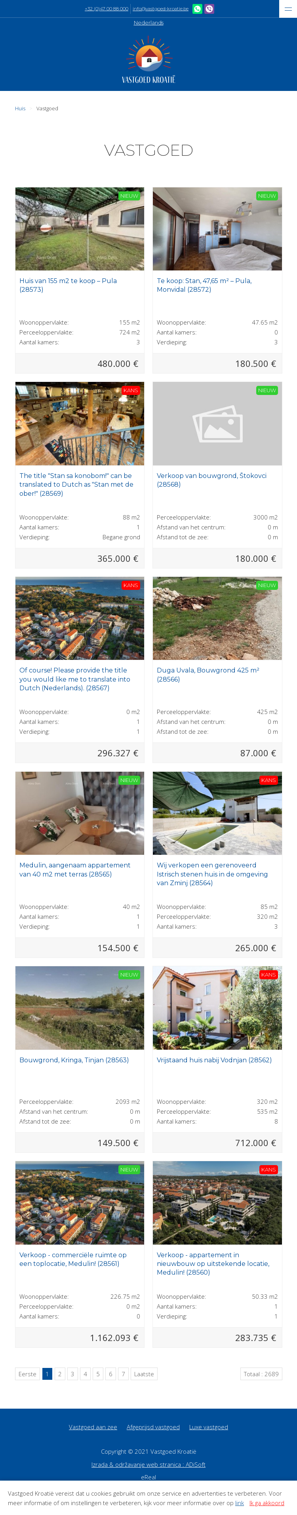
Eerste (27, 1374)
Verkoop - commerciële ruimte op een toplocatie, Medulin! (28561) (73, 1259)
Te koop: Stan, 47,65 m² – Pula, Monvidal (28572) (204, 285)
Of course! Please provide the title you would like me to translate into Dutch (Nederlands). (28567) (74, 679)
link (239, 1503)
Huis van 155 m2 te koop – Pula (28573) (68, 285)
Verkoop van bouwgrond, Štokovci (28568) (212, 480)
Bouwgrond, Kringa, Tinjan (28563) (74, 1060)
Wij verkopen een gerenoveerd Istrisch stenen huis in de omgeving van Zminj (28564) (212, 874)
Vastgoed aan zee (93, 1427)
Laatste (144, 1374)
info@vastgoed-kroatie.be (160, 8)
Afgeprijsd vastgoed (153, 1427)
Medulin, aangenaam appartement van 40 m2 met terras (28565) (75, 869)
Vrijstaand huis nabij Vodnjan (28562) (214, 1060)
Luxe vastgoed (208, 1427)
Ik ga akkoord (266, 1503)
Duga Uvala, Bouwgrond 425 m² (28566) (208, 675)
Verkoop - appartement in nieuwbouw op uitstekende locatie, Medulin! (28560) (213, 1264)
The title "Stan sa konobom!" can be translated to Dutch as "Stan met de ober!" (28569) (76, 484)
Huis (20, 108)
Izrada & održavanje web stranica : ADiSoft (148, 1464)
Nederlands (149, 22)
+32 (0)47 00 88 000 (106, 8)
